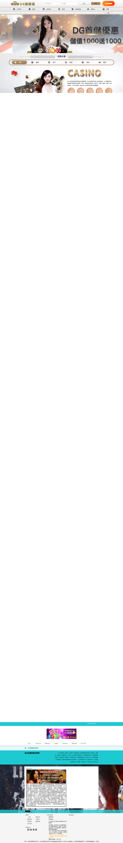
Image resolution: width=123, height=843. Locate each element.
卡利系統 (54, 830)
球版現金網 (76, 753)
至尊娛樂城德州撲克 (85, 753)
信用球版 (51, 827)
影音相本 (29, 821)
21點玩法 (57, 757)
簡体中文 (94, 723)
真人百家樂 (74, 755)
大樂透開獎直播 (80, 757)
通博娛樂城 (95, 755)
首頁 (25, 748)
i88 (55, 755)
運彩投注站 (88, 757)
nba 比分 (61, 794)
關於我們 (38, 821)
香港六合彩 (90, 761)
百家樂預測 (64, 755)
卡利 (50, 830)
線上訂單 (29, 823)
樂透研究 (74, 759)
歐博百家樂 (64, 830)
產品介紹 (38, 817)
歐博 (58, 830)
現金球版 (56, 825)
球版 (97, 753)
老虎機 (78, 761)
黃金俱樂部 (42, 792)
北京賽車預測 (72, 757)
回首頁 (89, 723)
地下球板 (64, 826)
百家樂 (66, 753)
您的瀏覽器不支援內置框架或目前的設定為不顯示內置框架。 (61, 46)
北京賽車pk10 (89, 759)
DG (50, 832)
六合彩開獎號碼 (81, 759)
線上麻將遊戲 (94, 757)
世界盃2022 (84, 761)
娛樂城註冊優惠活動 (67, 759)
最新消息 (93, 753)
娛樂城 (66, 757)
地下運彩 (56, 827)
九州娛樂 (96, 759)
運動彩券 (80, 755)
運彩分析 (96, 761)
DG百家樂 (54, 832)
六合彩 (69, 755)
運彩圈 (58, 755)
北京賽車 (70, 753)
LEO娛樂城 (58, 759)
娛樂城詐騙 (73, 761)
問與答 (37, 819)
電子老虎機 (61, 753)
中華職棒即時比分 (87, 755)
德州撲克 (62, 757)
